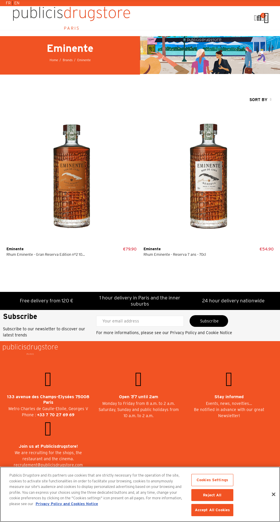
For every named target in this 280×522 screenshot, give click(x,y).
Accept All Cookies (212, 510)
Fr (9, 3)
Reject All (212, 495)
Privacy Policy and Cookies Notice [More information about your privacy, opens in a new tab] (67, 504)
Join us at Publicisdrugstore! (48, 446)
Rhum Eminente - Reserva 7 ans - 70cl (175, 254)
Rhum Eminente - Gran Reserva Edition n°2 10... (45, 254)
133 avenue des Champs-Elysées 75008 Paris (48, 399)
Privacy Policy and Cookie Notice (201, 332)
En (17, 3)
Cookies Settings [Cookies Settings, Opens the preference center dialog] (212, 480)
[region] (140, 494)
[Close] (273, 494)
